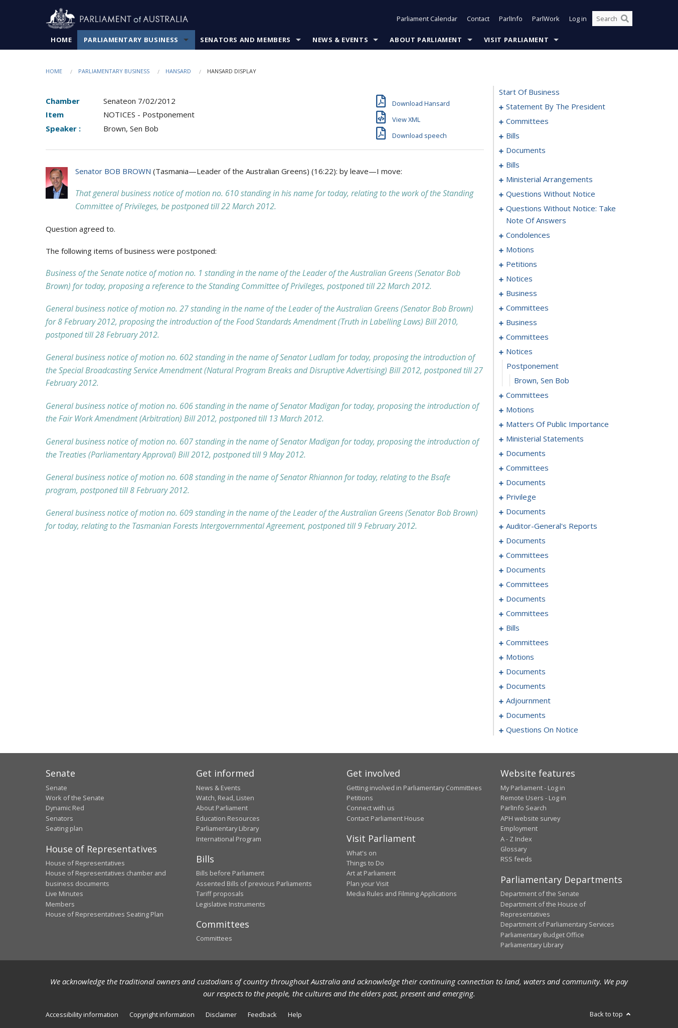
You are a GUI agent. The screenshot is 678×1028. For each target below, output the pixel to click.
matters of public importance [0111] (557, 424)
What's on (362, 852)
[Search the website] (612, 19)
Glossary (513, 848)
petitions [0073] (521, 264)
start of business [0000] (529, 92)
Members (60, 904)
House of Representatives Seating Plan (104, 914)
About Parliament (426, 39)
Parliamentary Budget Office (542, 934)
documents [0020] (526, 150)
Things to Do (365, 862)
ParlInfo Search (523, 808)
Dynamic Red (65, 808)
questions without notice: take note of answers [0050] (561, 215)
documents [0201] (526, 686)
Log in (578, 19)
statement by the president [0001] (555, 107)
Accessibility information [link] (82, 1014)
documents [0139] (526, 512)
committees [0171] (527, 614)
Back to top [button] (611, 1013)
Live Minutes (64, 894)
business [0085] (521, 323)
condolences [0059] (528, 235)
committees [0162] (527, 584)
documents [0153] (526, 541)
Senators (59, 818)
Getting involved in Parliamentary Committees (414, 787)
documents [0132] (526, 483)
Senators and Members (245, 39)
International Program (228, 838)
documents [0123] (526, 454)
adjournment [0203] (528, 701)
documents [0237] (526, 715)
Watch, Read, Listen (225, 797)
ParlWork (546, 19)
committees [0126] (527, 468)
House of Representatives (85, 862)
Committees (214, 938)
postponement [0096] (532, 366)
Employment (519, 828)
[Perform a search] (624, 19)
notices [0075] (519, 279)
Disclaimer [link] (221, 1014)
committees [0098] (527, 395)
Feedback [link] (262, 1014)
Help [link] (295, 1014)
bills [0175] (513, 628)
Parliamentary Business (131, 39)
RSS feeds (516, 859)
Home (61, 39)
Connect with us (371, 808)
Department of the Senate (539, 894)
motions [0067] (520, 250)
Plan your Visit (368, 883)
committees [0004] (527, 121)
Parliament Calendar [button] (427, 19)
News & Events (340, 39)
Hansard (178, 71)
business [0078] (521, 293)
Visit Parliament (516, 39)
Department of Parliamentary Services (557, 924)
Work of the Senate (75, 797)
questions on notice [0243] (542, 730)
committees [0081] (527, 308)
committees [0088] (527, 337)
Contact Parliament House (385, 818)
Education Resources (228, 818)
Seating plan (64, 828)
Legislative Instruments (230, 904)
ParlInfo (511, 19)
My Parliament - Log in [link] (532, 787)
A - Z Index (516, 838)
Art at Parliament (371, 873)
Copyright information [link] (162, 1014)
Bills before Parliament (230, 873)
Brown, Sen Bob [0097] (541, 381)
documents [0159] (526, 570)
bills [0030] (513, 165)
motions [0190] (520, 657)
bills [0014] (513, 136)
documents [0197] (526, 672)
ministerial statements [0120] (545, 439)
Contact (478, 19)
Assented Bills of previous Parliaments (254, 883)
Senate (56, 787)
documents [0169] (526, 599)
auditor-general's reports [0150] (551, 526)
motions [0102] (520, 410)
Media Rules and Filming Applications (402, 894)
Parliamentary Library (227, 828)
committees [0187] (527, 643)
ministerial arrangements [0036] (549, 180)
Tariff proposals (220, 894)
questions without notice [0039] (550, 194)
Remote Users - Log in (533, 797)
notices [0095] (519, 352)
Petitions (360, 797)
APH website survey (530, 818)
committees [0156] (527, 555)
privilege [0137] (521, 497)
